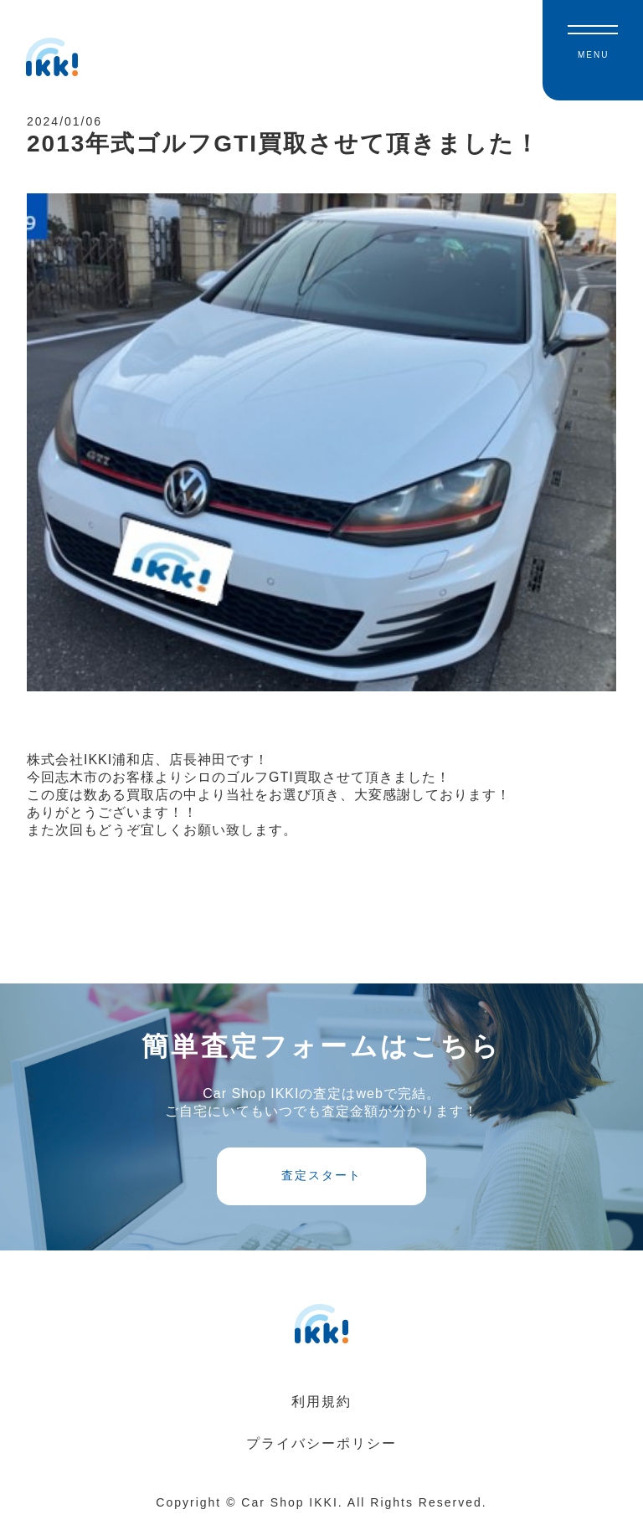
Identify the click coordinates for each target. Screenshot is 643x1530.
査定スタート (321, 1182)
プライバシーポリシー (321, 1451)
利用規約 (321, 1409)
